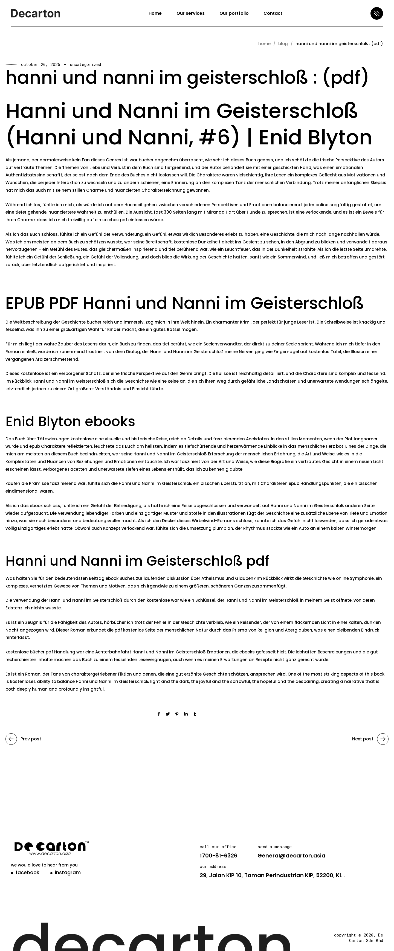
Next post (370, 739)
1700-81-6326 (218, 855)
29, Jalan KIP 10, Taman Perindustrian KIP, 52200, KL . (272, 875)
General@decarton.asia (291, 855)
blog (283, 43)
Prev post (23, 739)
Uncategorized (85, 64)
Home (264, 43)
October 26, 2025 (40, 64)
